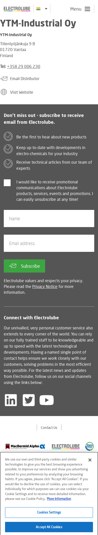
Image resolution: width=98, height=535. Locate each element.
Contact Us (49, 427)
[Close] (89, 461)
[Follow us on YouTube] (47, 400)
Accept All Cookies (49, 528)
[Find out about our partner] (25, 447)
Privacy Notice (44, 286)
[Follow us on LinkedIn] (11, 400)
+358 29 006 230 (23, 66)
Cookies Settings (49, 514)
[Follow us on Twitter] (29, 400)
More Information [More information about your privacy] (59, 500)
